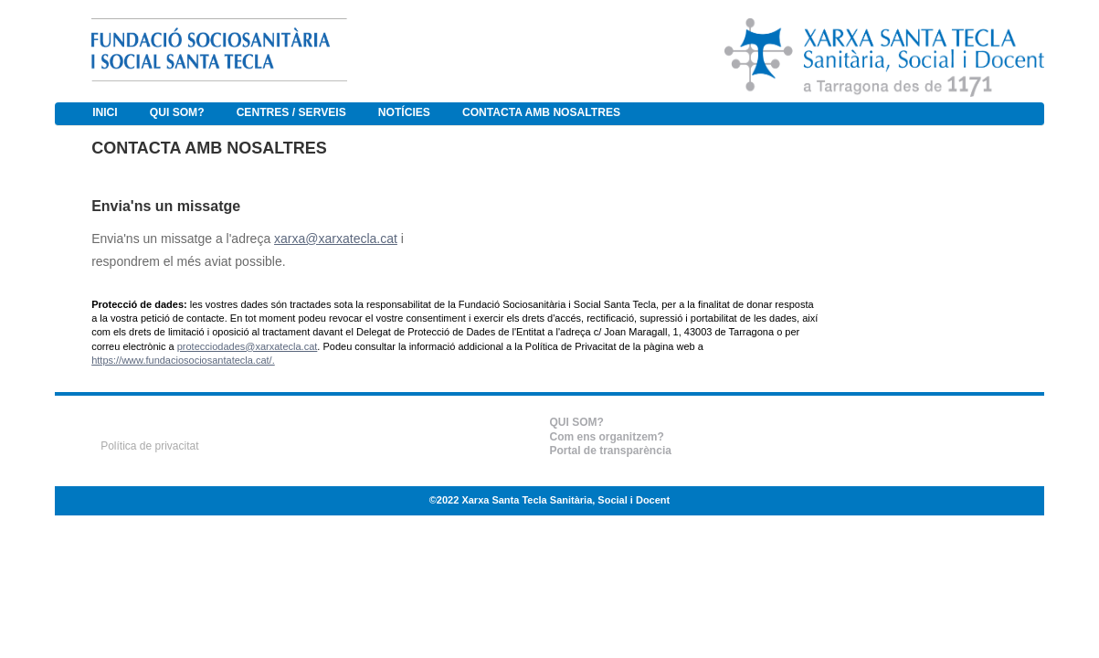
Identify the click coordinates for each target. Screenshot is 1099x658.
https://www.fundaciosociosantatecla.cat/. (183, 360)
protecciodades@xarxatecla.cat (247, 346)
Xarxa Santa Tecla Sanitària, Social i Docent (565, 499)
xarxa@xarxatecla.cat (335, 238)
